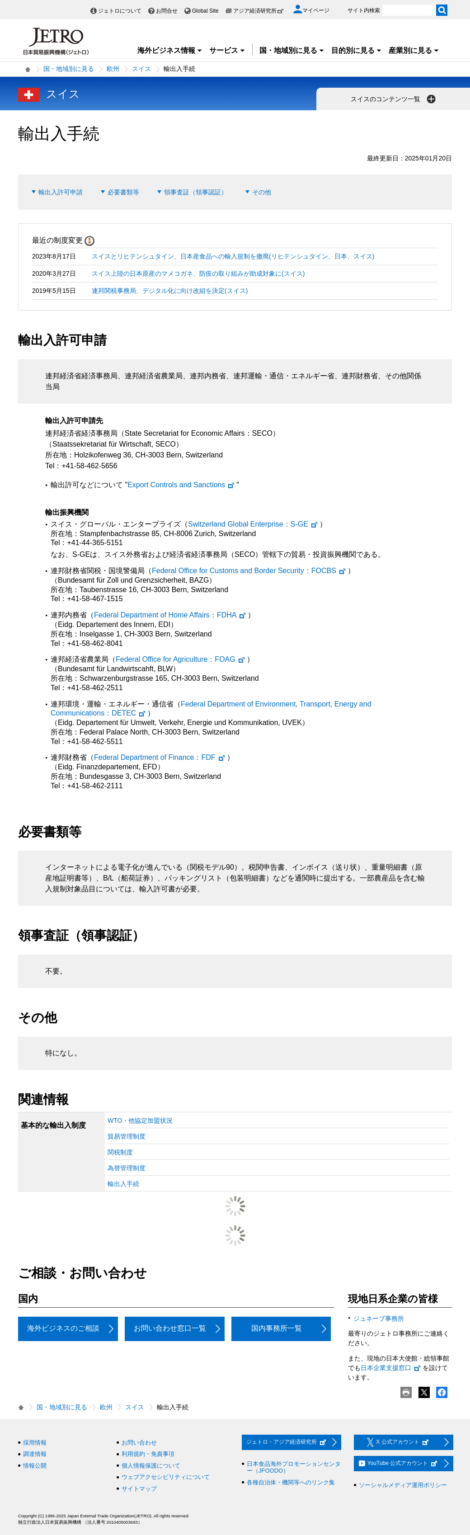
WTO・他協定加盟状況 (140, 1120)
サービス (227, 50)
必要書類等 (123, 192)
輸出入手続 (123, 1183)
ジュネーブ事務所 (378, 1318)
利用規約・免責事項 (148, 1453)
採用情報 (35, 1442)
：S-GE (253, 524)
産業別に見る (414, 50)
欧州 (113, 68)
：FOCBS (249, 570)
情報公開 (35, 1465)
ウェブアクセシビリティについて (166, 1477)
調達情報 (35, 1453)
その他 (261, 192)
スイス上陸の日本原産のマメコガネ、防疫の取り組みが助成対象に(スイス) (198, 273)
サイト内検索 (364, 10)
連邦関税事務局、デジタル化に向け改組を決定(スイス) (170, 290)
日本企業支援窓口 (391, 1367)
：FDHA (170, 615)
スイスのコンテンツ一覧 (394, 99)
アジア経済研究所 (258, 11)
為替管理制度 (127, 1168)
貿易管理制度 (127, 1136)
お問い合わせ (139, 1442)
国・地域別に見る (291, 50)
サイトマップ (139, 1488)
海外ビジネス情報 (169, 50)
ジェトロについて (119, 11)
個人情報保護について (151, 1465)
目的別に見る (356, 50)
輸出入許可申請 (60, 192)
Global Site (205, 11)
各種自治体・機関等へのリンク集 (291, 1482)
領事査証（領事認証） (195, 192)
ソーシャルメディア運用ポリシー (403, 1485)
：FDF (160, 757)
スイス (141, 68)
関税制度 (120, 1152)
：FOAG (180, 659)
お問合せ (167, 11)
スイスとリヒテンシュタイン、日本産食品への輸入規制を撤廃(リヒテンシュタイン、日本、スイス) (233, 256)
